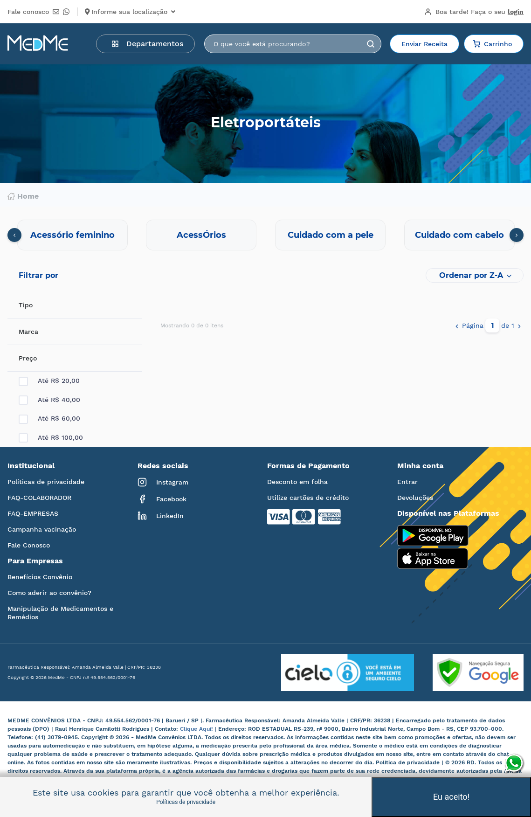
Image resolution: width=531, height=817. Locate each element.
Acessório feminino (72, 235)
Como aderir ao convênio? (49, 592)
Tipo (26, 305)
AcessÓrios (201, 235)
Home (23, 196)
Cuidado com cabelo (459, 235)
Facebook (162, 499)
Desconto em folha (297, 481)
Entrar (407, 481)
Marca (28, 331)
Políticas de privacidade (45, 481)
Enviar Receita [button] (424, 44)
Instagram (163, 482)
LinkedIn (161, 515)
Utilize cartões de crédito (308, 497)
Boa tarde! (474, 11)
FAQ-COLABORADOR (39, 497)
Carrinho (492, 44)
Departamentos (147, 43)
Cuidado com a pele (330, 235)
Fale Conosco (28, 545)
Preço (28, 358)
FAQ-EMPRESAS (32, 513)
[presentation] (14, 235)
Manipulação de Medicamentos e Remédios (60, 613)
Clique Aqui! (197, 729)
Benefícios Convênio (39, 577)
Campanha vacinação (41, 529)
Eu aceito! (451, 797)
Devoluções (415, 497)
